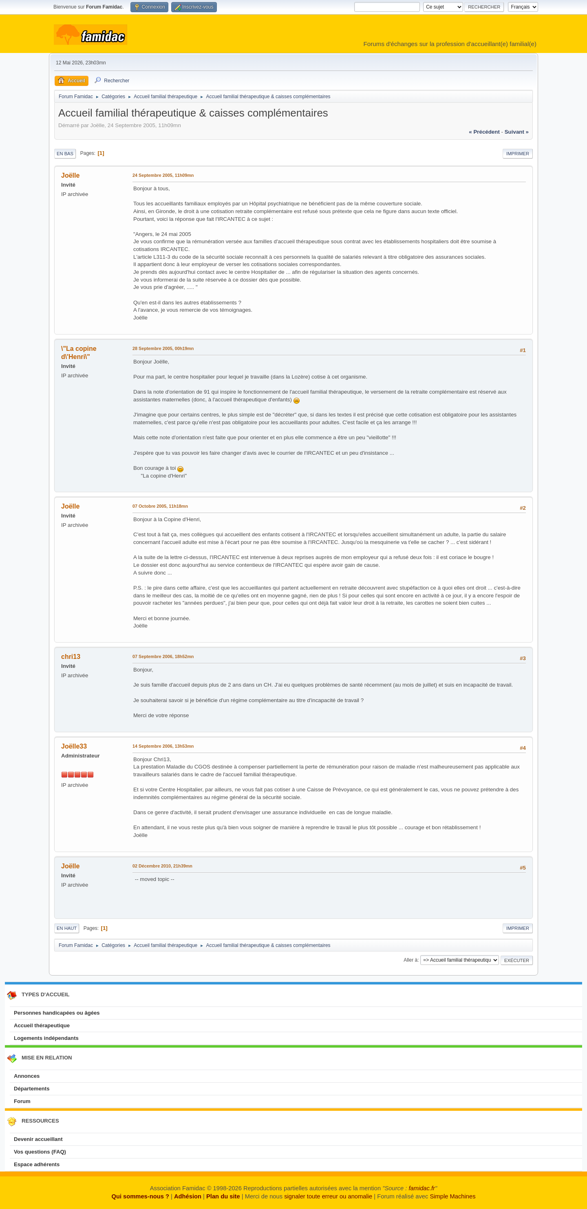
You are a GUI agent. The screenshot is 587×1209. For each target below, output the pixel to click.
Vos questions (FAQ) (40, 1152)
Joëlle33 (74, 746)
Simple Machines (452, 1196)
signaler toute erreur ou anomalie (328, 1196)
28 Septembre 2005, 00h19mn (163, 348)
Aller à (410, 960)
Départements (31, 1089)
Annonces (27, 1076)
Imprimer (517, 153)
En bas (65, 153)
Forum (22, 1101)
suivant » (517, 132)
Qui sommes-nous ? (140, 1196)
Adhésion (187, 1196)
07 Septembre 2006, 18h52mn (163, 656)
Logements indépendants (46, 1038)
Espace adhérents (37, 1164)
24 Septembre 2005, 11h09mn (163, 175)
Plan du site (223, 1196)
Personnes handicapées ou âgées (57, 1013)
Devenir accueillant (38, 1139)
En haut (67, 928)
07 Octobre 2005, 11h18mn (160, 506)
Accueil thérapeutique (42, 1025)
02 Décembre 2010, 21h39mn (162, 865)
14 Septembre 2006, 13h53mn (163, 746)
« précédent (484, 132)
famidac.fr (421, 1188)
